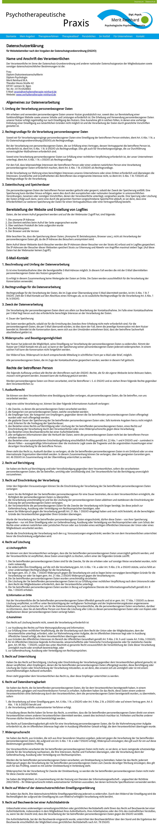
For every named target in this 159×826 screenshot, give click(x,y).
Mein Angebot (27, 36)
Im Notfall (104, 36)
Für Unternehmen (123, 36)
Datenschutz (150, 2)
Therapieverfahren (48, 36)
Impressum (139, 2)
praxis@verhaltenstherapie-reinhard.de (35, 91)
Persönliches (89, 36)
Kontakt (140, 36)
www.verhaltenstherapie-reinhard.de (36, 94)
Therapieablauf (70, 36)
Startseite (11, 36)
